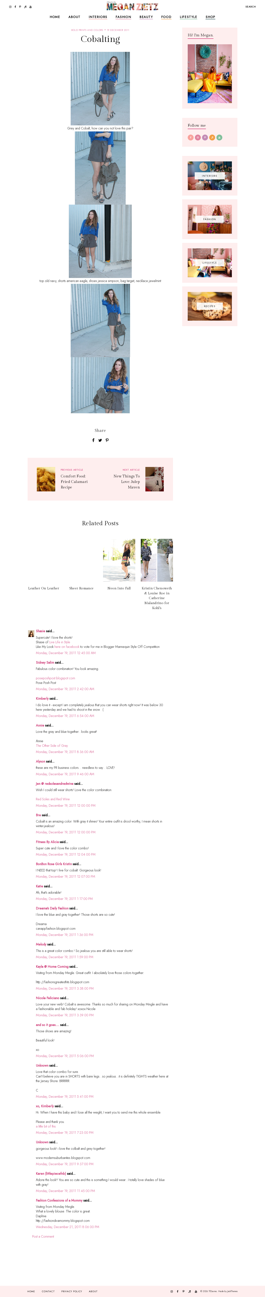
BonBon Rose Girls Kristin (54, 864)
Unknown (42, 1065)
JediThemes (232, 1291)
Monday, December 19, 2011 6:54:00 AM (65, 715)
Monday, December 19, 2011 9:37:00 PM (64, 1164)
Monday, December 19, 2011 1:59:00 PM (64, 957)
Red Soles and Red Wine (53, 799)
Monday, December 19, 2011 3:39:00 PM (65, 1015)
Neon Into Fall (119, 588)
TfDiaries (213, 1291)
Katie (39, 886)
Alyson (40, 761)
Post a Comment (43, 1236)
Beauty (146, 17)
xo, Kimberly (45, 1106)
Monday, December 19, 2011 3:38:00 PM (65, 988)
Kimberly (42, 698)
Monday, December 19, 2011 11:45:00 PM (65, 1191)
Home (55, 17)
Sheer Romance (81, 588)
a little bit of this (46, 1126)
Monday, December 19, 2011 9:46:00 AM (65, 774)
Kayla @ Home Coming (52, 966)
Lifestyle (188, 17)
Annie (40, 725)
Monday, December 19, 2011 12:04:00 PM (66, 854)
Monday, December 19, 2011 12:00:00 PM (66, 805)
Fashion (123, 17)
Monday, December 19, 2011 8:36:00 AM (65, 752)
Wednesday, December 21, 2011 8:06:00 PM (67, 1227)
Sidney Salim (45, 662)
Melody (41, 944)
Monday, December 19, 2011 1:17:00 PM (64, 898)
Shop (210, 17)
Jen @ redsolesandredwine (54, 783)
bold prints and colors (87, 30)
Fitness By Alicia (47, 842)
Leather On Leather (43, 588)
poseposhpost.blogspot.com (55, 678)
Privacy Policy (71, 1291)
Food (166, 17)
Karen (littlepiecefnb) (51, 1173)
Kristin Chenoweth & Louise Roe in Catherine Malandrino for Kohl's (157, 598)
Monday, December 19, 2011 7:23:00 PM (64, 1132)
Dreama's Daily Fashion (52, 908)
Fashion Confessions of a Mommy (59, 1200)
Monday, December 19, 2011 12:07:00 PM (65, 876)
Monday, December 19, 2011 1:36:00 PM (64, 934)
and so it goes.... (47, 1025)
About (74, 17)
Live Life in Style (59, 642)
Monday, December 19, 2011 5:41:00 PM (64, 1096)
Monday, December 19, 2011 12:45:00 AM (66, 653)
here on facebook (66, 646)
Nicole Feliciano (47, 998)
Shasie (40, 631)
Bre (38, 815)
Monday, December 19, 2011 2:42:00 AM (65, 689)
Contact (48, 1291)
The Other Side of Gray (52, 745)
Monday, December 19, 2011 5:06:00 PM (65, 1056)
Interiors (98, 17)
